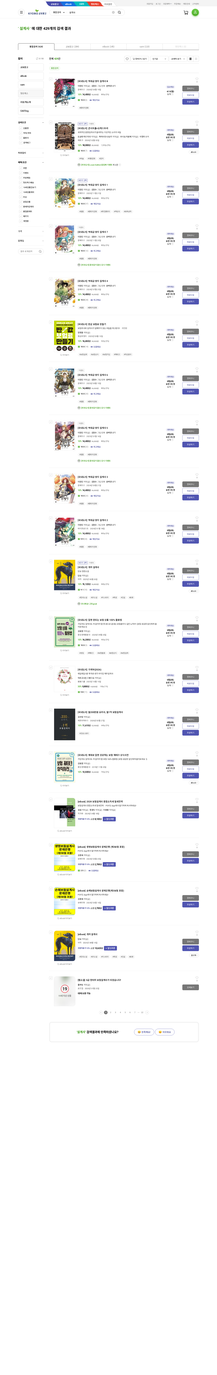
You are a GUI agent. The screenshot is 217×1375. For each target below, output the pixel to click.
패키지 (26, 216)
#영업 (81, 653)
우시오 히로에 (125, 137)
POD (25, 197)
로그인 (158, 4)
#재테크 (117, 354)
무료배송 (26, 178)
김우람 (80, 717)
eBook (68, 4)
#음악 (101, 159)
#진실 (123, 598)
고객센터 (195, 4)
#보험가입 (106, 354)
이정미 (142, 137)
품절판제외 (27, 211)
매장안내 (186, 4)
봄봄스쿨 (81, 682)
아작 (79, 579)
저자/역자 (27, 133)
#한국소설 (83, 598)
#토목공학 (127, 212)
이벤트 (26, 173)
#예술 (81, 159)
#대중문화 (91, 159)
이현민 (80, 86)
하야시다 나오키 (105, 137)
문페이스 (81, 89)
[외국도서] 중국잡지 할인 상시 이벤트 (96, 265)
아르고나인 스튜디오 (86, 678)
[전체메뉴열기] (21, 12)
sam (81, 3)
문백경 (109, 86)
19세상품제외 (28, 192)
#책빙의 (117, 212)
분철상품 (26, 202)
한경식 (92, 810)
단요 (79, 576)
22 (142, 1012)
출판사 (26, 138)
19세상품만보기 (29, 187)
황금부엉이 (82, 336)
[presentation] (36, 46)
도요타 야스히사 (84, 137)
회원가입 (150, 4)
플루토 (80, 985)
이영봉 (106, 810)
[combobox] (58, 12)
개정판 (26, 221)
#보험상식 (94, 354)
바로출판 (108, 4)
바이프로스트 (83, 528)
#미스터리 (105, 598)
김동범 (80, 631)
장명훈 (80, 333)
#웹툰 (81, 212)
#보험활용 (101, 653)
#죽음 (115, 598)
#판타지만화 (84, 108)
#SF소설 (94, 598)
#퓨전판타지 (105, 212)
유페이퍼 (81, 859)
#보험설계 (83, 354)
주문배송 (177, 4)
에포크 (80, 140)
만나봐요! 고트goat (89, 604)
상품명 (26, 128)
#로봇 (131, 598)
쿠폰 (25, 168)
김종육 (80, 855)
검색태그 (26, 143)
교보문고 (55, 4)
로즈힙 (80, 988)
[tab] (36, 46)
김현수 (94, 86)
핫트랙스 (95, 4)
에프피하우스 (83, 720)
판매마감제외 (28, 207)
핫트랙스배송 (28, 182)
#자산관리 (127, 354)
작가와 (80, 813)
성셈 (79, 810)
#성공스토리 (84, 733)
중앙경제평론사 (84, 635)
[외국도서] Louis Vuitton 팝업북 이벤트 (96, 165)
